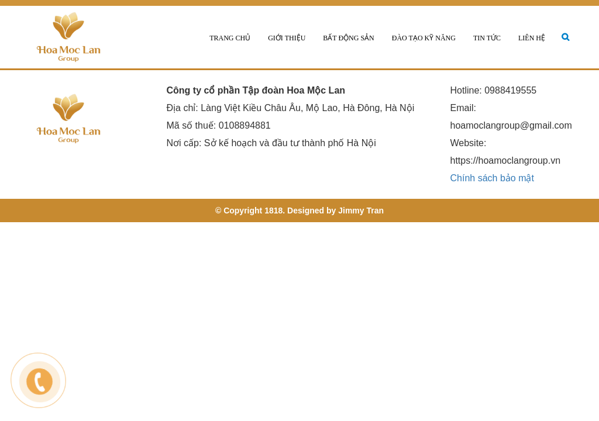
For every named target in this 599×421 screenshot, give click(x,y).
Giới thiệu (286, 38)
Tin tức (487, 38)
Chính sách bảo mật (492, 178)
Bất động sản (348, 38)
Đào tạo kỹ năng (424, 38)
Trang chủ (229, 38)
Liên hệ (531, 38)
